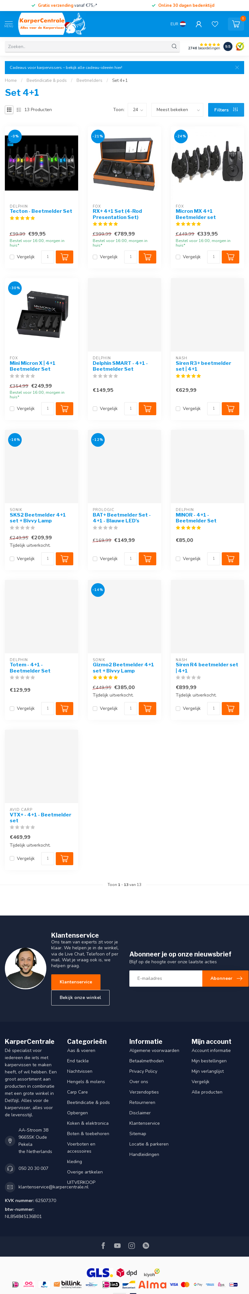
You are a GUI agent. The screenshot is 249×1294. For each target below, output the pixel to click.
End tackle (78, 1061)
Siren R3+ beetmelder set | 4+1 (203, 366)
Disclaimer (140, 1113)
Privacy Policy (143, 1071)
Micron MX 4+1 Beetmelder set (196, 214)
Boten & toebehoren (88, 1134)
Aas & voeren (81, 1050)
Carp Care (77, 1092)
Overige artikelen (85, 1172)
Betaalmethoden (146, 1061)
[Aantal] (47, 256)
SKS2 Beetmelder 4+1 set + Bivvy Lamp (38, 518)
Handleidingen (144, 1154)
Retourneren (142, 1102)
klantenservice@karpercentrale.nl (53, 1187)
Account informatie (211, 1050)
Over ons (138, 1082)
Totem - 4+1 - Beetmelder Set (30, 667)
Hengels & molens (86, 1082)
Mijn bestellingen (209, 1061)
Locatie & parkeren (149, 1144)
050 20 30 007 (33, 1168)
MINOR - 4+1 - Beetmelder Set (196, 518)
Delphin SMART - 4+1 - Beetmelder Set (120, 366)
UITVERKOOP (81, 1182)
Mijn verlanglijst (208, 1071)
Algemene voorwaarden (154, 1050)
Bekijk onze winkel (80, 997)
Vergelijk (26, 256)
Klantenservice (76, 982)
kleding (74, 1162)
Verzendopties (144, 1092)
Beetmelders (89, 80)
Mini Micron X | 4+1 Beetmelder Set (32, 366)
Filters (226, 110)
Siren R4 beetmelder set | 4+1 (207, 667)
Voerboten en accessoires (81, 1147)
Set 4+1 (120, 80)
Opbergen (77, 1113)
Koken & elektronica (88, 1123)
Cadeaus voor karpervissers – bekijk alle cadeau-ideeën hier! (66, 67)
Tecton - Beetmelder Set (41, 211)
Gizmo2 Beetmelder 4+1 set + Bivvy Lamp (123, 667)
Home (11, 80)
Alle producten (207, 1092)
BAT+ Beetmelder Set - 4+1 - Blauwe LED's (122, 518)
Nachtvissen (79, 1071)
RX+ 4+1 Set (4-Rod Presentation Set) (117, 214)
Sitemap (137, 1134)
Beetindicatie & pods (47, 80)
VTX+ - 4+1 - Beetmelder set (40, 818)
